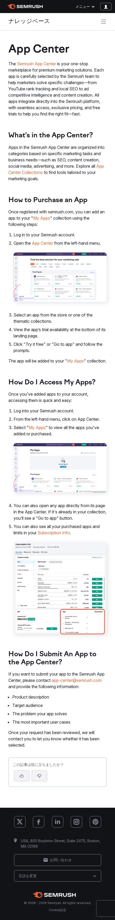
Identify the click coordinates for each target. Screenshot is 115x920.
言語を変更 (58, 876)
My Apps (41, 218)
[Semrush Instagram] (76, 822)
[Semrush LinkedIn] (57, 822)
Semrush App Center (36, 63)
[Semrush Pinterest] (95, 822)
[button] (39, 775)
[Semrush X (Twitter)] (20, 822)
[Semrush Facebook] (38, 822)
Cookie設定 (57, 910)
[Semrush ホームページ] (25, 6)
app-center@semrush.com (77, 680)
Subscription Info (54, 532)
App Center (42, 243)
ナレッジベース (29, 21)
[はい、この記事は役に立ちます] (21, 775)
